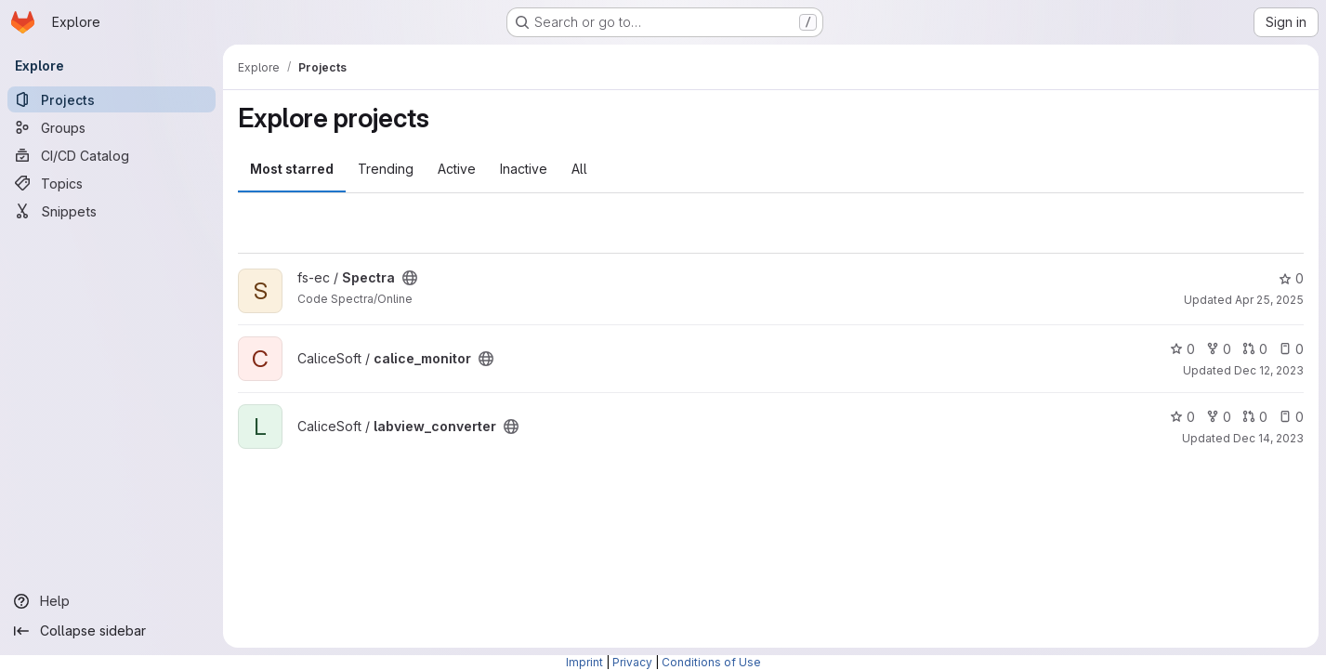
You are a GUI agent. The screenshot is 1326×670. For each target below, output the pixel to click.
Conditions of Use (711, 662)
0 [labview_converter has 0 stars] (1182, 417)
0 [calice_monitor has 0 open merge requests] (1254, 349)
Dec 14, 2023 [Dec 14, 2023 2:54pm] (1268, 438)
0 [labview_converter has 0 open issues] (1291, 417)
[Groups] (111, 127)
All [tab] (579, 169)
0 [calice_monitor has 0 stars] (1182, 349)
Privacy (632, 662)
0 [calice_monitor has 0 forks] (1218, 349)
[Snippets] (111, 211)
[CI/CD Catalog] (111, 155)
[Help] (111, 601)
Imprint (584, 662)
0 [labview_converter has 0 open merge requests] (1254, 417)
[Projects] (111, 99)
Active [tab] (457, 169)
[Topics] (111, 183)
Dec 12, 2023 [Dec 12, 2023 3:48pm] (1269, 370)
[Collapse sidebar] (111, 631)
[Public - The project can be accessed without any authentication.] (409, 277)
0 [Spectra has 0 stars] (1291, 278)
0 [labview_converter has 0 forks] (1218, 417)
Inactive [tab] (523, 169)
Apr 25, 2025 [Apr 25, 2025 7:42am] (1269, 300)
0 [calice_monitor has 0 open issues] (1291, 349)
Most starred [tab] (292, 169)
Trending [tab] (386, 169)
